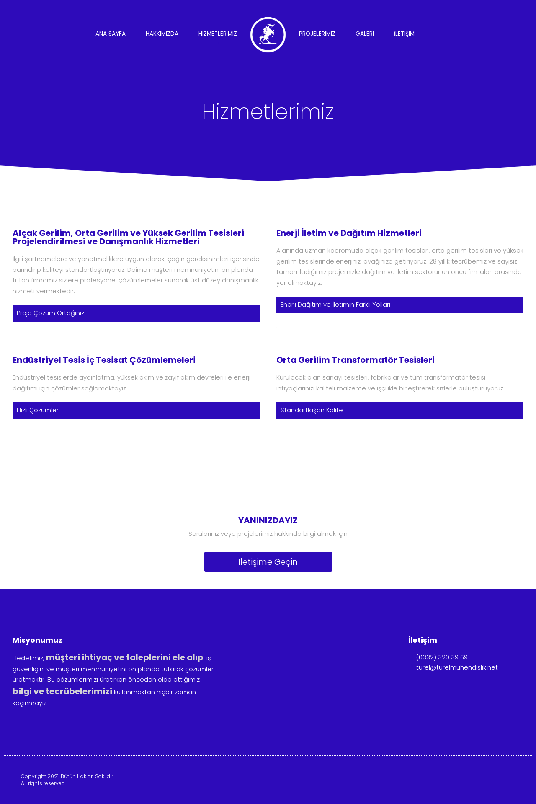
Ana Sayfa (110, 34)
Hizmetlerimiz (217, 34)
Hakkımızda (162, 34)
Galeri (365, 34)
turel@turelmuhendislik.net (453, 667)
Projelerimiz (317, 34)
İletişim (404, 34)
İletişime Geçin (268, 562)
